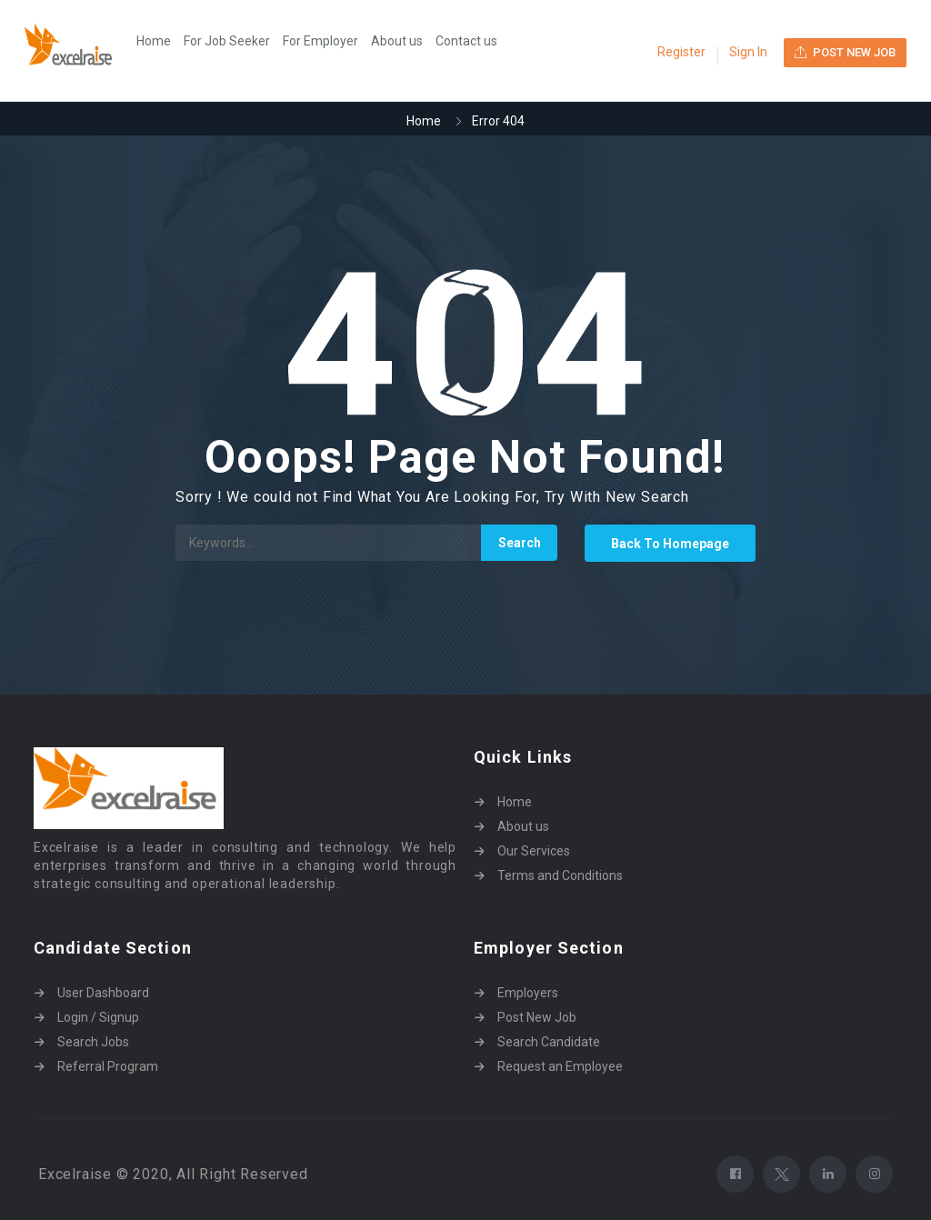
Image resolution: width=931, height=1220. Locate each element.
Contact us (466, 41)
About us (397, 41)
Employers (527, 992)
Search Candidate (548, 1042)
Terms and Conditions (560, 875)
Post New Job (536, 1017)
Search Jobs (93, 1042)
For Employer (320, 41)
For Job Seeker (227, 41)
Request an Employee (560, 1066)
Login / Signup (98, 1017)
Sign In (748, 52)
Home (153, 41)
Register (681, 52)
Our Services (533, 851)
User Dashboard (103, 992)
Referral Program (107, 1066)
